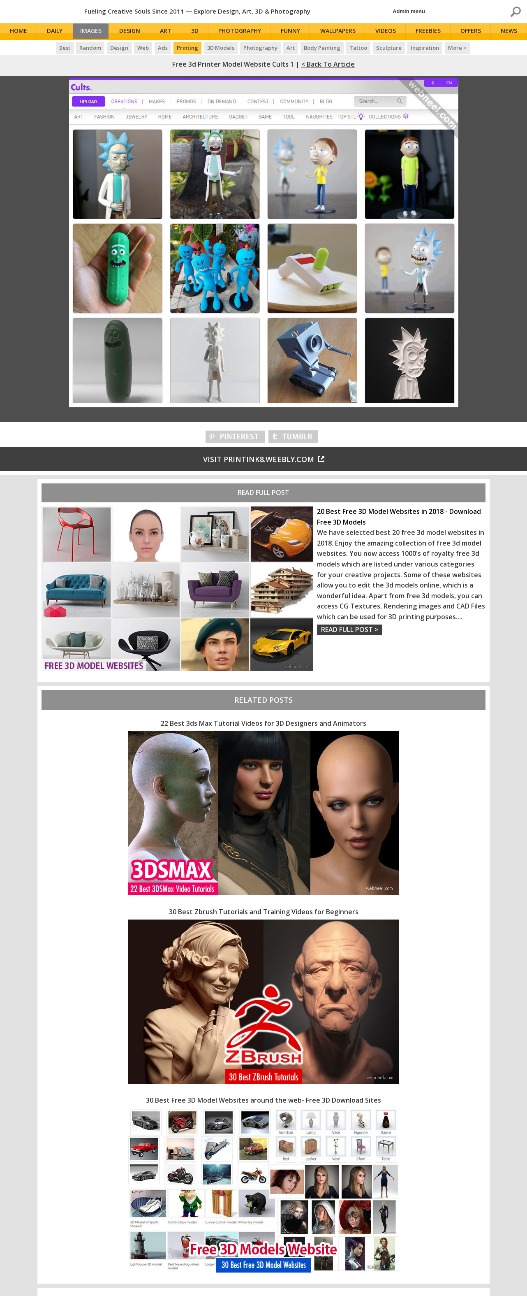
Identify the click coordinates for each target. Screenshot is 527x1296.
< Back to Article (328, 64)
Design (133, 32)
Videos (387, 32)
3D (198, 32)
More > (457, 47)
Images (93, 32)
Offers (472, 32)
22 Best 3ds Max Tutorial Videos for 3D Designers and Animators (263, 723)
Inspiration (425, 47)
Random (90, 47)
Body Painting (322, 47)
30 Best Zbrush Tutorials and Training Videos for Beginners (263, 911)
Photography (243, 32)
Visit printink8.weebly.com (263, 459)
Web (143, 47)
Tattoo (358, 47)
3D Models (220, 47)
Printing (187, 47)
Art (169, 32)
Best (64, 47)
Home (19, 32)
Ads (163, 47)
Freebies (429, 32)
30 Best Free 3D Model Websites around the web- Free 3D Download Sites (263, 1100)
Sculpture (389, 47)
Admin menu (409, 11)
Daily (55, 32)
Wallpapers (340, 32)
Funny (293, 32)
